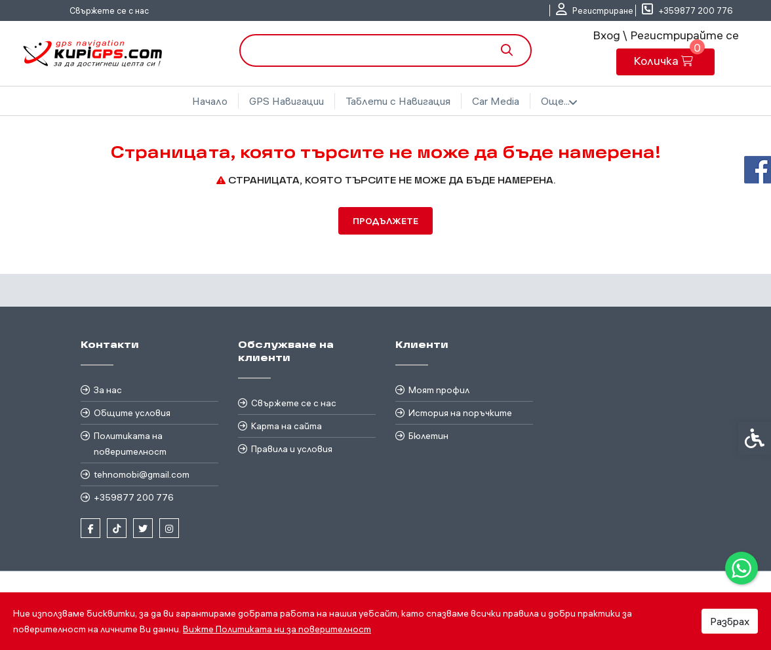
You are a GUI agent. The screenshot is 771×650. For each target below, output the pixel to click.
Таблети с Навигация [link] (398, 100)
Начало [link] (209, 100)
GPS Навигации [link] (286, 100)
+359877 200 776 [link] (134, 497)
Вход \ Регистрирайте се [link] (666, 35)
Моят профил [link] (438, 390)
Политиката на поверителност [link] (130, 443)
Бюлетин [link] (428, 436)
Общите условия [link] (132, 413)
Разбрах (729, 621)
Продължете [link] (385, 221)
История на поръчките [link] (460, 413)
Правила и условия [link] (291, 449)
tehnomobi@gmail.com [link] (141, 474)
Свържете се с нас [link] (109, 10)
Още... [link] (559, 101)
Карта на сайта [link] (286, 426)
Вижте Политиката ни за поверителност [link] (277, 629)
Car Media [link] (495, 100)
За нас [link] (108, 390)
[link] (741, 568)
